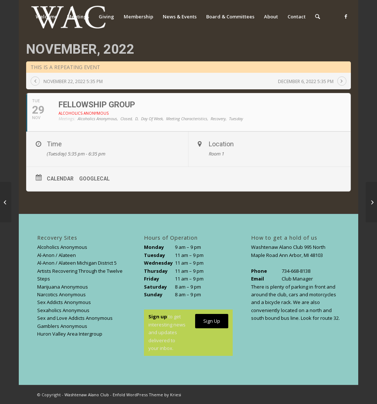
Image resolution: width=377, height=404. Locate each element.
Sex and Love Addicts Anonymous (75, 318)
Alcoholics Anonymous (62, 247)
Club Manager (297, 278)
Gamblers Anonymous (62, 326)
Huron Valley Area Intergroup (69, 333)
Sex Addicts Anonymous (64, 302)
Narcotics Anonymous (61, 294)
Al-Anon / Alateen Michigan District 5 (77, 263)
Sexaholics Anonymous (63, 310)
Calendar (60, 179)
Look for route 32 (320, 318)
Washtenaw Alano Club (86, 394)
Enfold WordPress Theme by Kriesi (147, 394)
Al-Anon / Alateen (56, 255)
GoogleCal (94, 179)
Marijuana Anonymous (62, 286)
